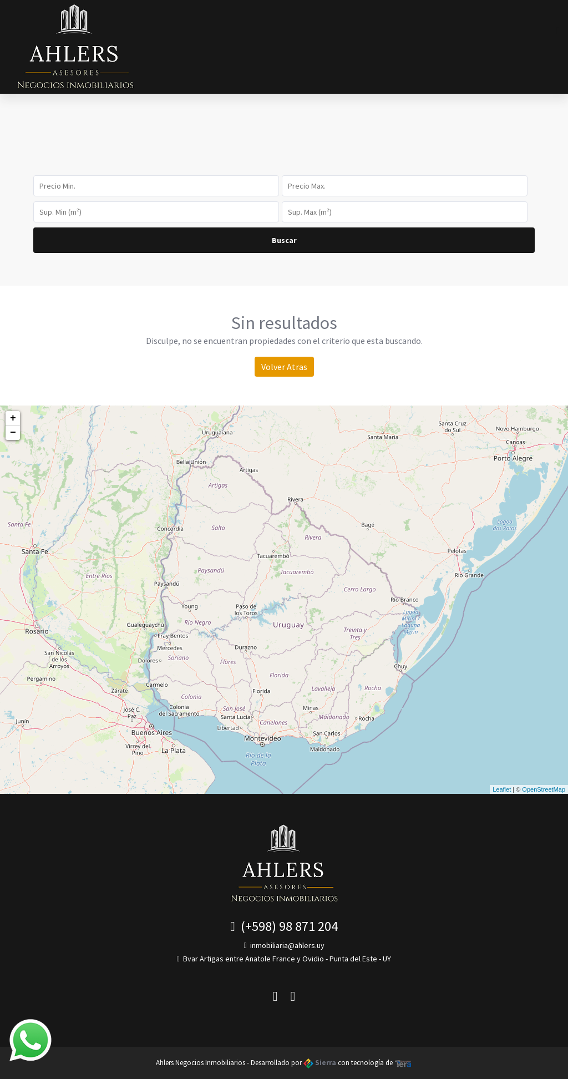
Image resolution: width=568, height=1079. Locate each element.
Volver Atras (284, 366)
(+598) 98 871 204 (284, 926)
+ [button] (13, 418)
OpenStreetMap (543, 789)
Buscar (284, 240)
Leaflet (502, 789)
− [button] (13, 432)
